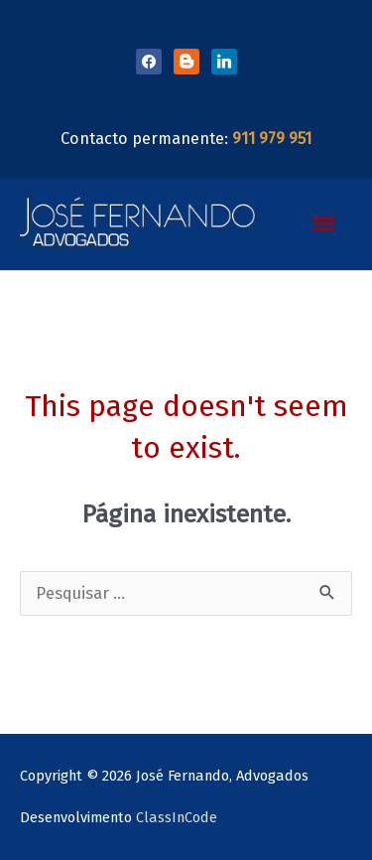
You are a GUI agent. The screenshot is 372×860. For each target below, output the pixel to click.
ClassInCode (176, 817)
